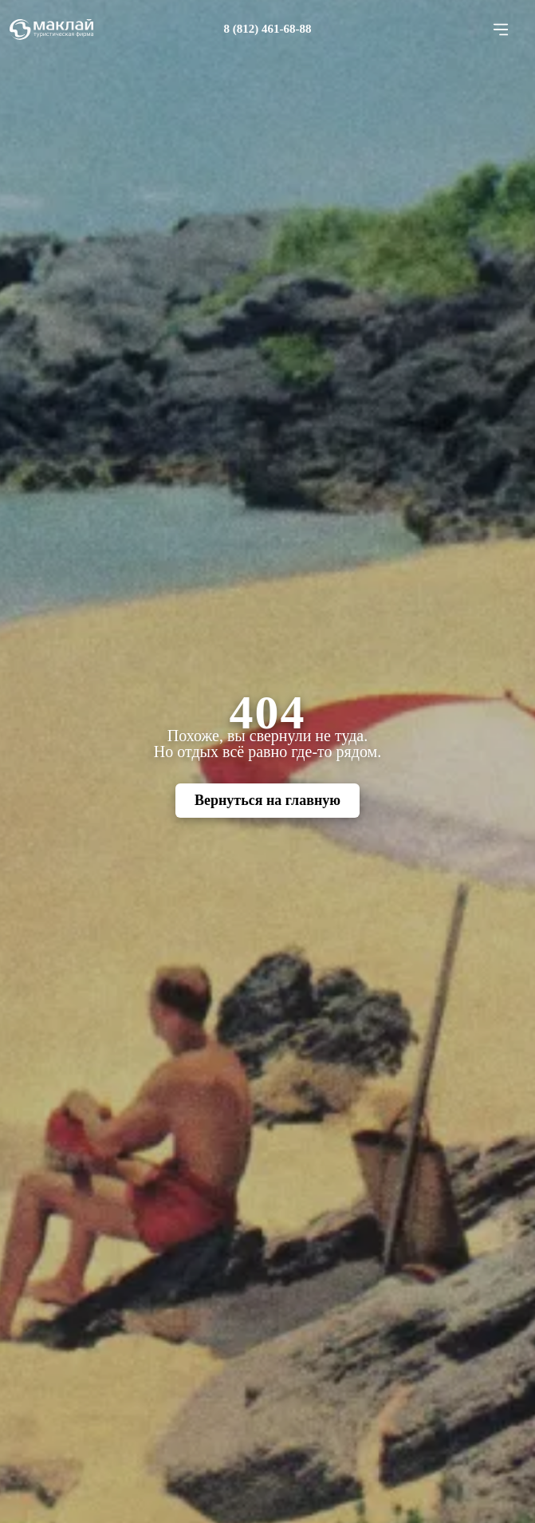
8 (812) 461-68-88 (268, 28)
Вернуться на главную (267, 800)
